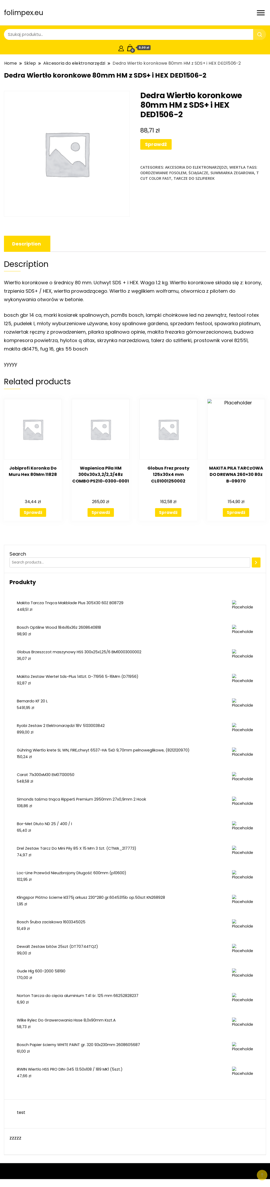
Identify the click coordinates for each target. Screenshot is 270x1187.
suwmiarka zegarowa (232, 172)
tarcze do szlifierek (194, 178)
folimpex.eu (23, 12)
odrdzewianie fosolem (163, 172)
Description (26, 243)
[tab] (26, 244)
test (21, 1112)
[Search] (256, 562)
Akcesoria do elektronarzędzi (196, 167)
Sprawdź (156, 144)
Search (17, 554)
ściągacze (198, 172)
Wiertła (237, 167)
